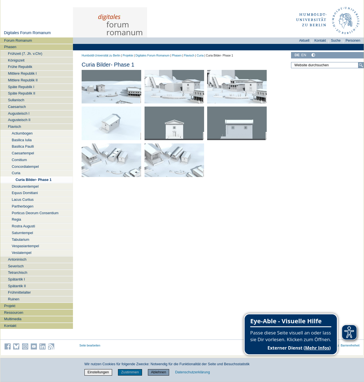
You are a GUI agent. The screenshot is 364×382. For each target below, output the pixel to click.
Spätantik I (16, 279)
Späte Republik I (21, 87)
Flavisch (14, 126)
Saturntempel (22, 233)
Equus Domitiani (25, 193)
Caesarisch (17, 107)
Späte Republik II (21, 93)
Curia (16, 173)
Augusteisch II (19, 120)
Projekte (128, 55)
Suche (336, 41)
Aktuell (304, 41)
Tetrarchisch (17, 272)
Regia (16, 219)
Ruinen (14, 299)
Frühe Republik (20, 67)
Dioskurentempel (25, 186)
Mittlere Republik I (22, 73)
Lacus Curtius (23, 199)
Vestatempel (21, 253)
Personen (353, 41)
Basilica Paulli (23, 146)
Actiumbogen (22, 133)
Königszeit (16, 60)
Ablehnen (158, 372)
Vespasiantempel (25, 246)
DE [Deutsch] (297, 55)
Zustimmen (130, 372)
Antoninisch (17, 259)
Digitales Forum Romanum (27, 32)
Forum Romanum (18, 40)
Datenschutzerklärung (192, 372)
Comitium (19, 160)
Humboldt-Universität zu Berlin (101, 55)
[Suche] (361, 65)
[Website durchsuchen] (327, 65)
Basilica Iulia (22, 140)
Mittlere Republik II (23, 80)
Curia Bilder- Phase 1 (34, 180)
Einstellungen (98, 372)
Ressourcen (13, 312)
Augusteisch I (19, 113)
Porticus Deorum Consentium (35, 213)
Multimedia (13, 319)
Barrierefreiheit (350, 345)
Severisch (16, 266)
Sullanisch (16, 100)
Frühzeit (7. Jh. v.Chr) (25, 53)
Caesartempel (23, 153)
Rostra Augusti (23, 226)
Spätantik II (17, 286)
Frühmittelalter (19, 292)
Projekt (9, 306)
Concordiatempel (25, 166)
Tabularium (20, 239)
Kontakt (10, 326)
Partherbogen (23, 206)
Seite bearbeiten (89, 345)
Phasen (10, 47)
